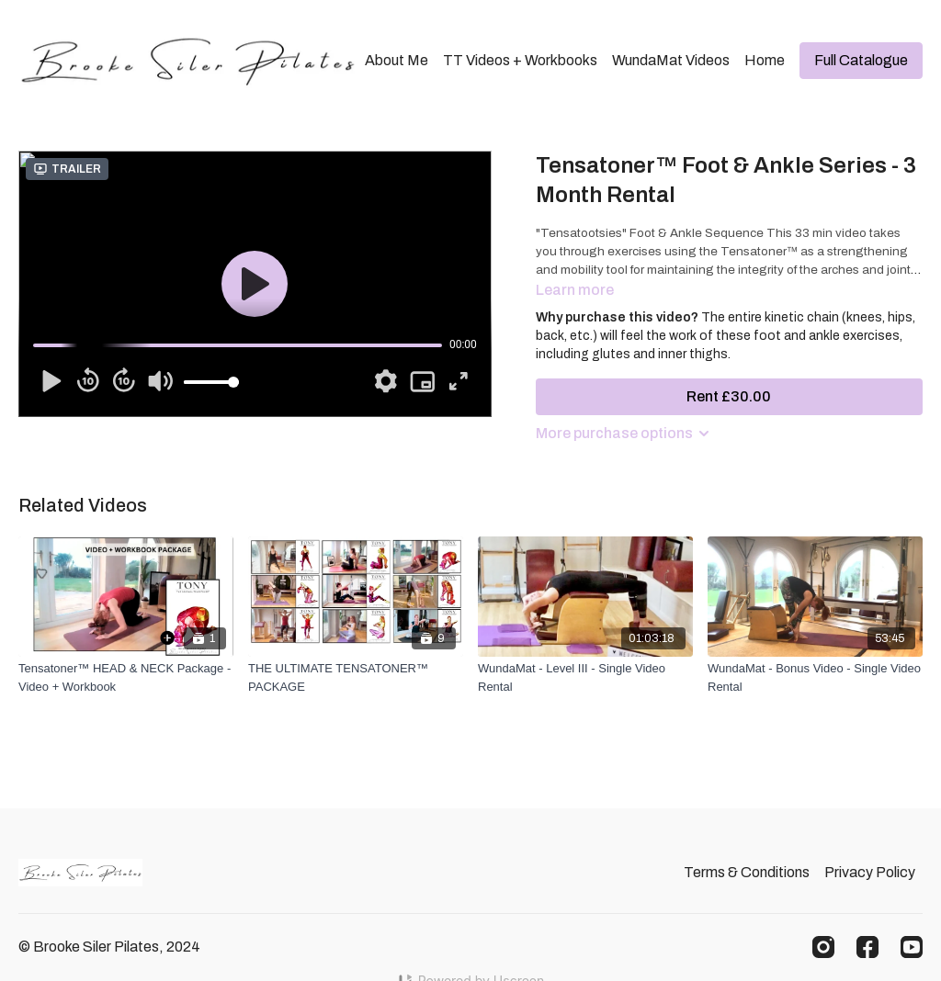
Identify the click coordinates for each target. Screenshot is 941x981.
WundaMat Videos (671, 60)
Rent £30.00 (728, 396)
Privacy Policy (869, 872)
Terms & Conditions (747, 872)
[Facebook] (867, 947)
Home (764, 60)
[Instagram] (823, 947)
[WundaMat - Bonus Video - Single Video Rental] (815, 677)
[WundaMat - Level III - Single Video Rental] (585, 677)
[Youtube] (912, 947)
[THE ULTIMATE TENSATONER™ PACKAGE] (355, 677)
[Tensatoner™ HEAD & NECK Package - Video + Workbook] (125, 677)
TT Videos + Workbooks (520, 60)
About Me (396, 60)
